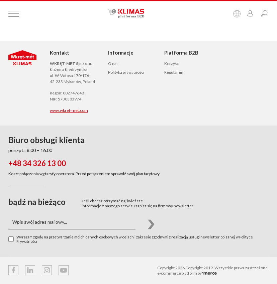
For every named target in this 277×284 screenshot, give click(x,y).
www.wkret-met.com (69, 110)
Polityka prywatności (126, 72)
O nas (113, 63)
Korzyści (172, 63)
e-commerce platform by (187, 273)
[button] (151, 222)
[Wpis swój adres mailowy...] (71, 222)
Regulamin (173, 72)
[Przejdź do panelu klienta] (250, 13)
